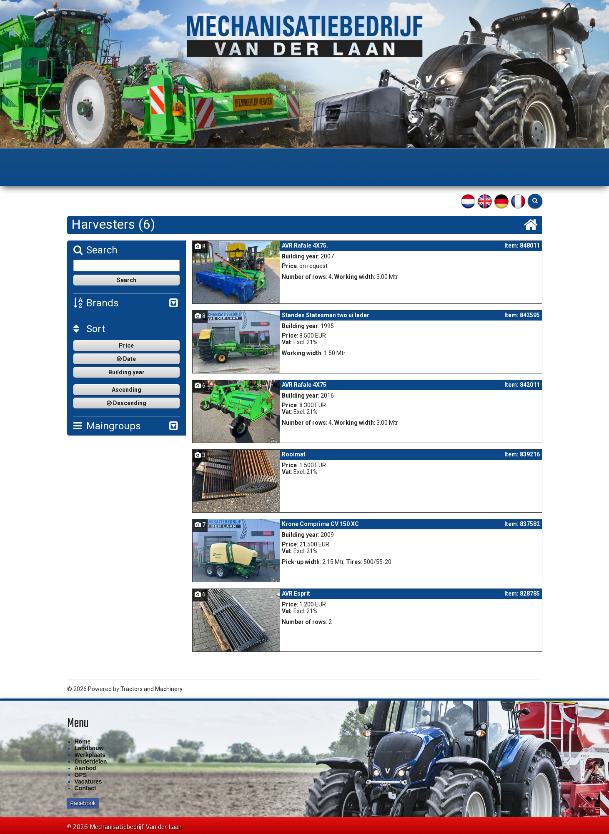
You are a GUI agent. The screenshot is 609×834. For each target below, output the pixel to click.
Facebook (83, 803)
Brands (95, 303)
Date (126, 359)
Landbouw (155, 166)
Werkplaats (214, 166)
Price (126, 345)
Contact (476, 166)
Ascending (126, 389)
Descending (126, 403)
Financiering (420, 166)
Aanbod (329, 166)
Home (107, 166)
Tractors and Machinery (151, 689)
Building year (126, 372)
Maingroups (106, 426)
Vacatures (88, 781)
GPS (371, 166)
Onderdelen (275, 166)
